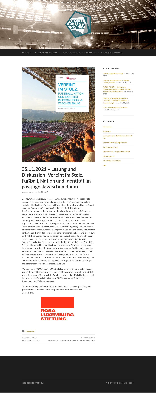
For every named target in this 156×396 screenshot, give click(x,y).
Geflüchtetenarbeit (110, 147)
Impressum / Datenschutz (112, 53)
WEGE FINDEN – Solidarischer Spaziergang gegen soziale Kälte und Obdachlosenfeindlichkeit (116, 89)
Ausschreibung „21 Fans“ (32, 339)
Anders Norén (121, 386)
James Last (45, 192)
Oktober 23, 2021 (29, 192)
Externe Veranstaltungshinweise (115, 142)
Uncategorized (31, 331)
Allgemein (107, 131)
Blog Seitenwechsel (71, 53)
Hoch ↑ (131, 386)
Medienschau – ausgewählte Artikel (116, 151)
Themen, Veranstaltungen (46, 53)
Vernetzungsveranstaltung (113, 73)
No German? (89, 53)
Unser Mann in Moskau (112, 161)
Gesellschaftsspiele (35, 386)
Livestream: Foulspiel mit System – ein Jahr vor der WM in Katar (77, 340)
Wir (104, 165)
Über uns (25, 53)
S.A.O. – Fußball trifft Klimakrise (115, 107)
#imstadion (107, 127)
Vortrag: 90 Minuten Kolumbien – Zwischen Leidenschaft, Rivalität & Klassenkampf (116, 100)
